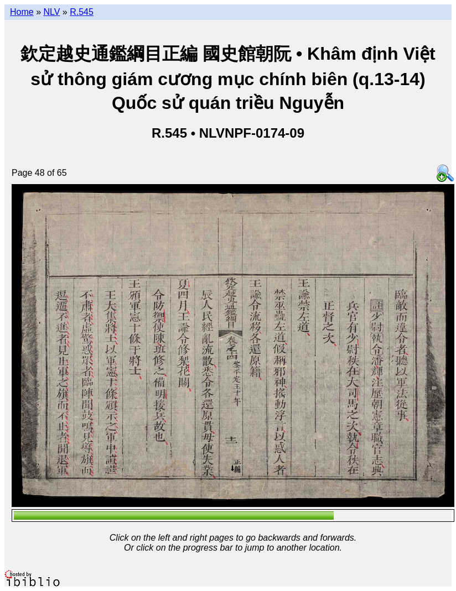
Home (22, 12)
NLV (51, 12)
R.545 (82, 12)
